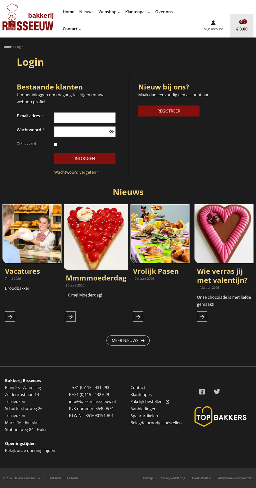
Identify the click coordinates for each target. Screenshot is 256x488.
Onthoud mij (35, 143)
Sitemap (147, 478)
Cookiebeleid (201, 478)
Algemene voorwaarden (236, 478)
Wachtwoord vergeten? (76, 172)
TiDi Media (70, 478)
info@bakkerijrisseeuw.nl (92, 401)
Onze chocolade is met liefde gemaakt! (224, 300)
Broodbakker (17, 288)
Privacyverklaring (172, 478)
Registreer (169, 111)
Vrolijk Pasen (156, 271)
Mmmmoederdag (96, 277)
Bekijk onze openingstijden (30, 450)
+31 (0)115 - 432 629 (90, 394)
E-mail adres (28, 115)
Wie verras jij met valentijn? (222, 275)
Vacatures (22, 271)
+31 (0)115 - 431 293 (90, 387)
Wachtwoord (29, 129)
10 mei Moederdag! (84, 295)
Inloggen (85, 158)
